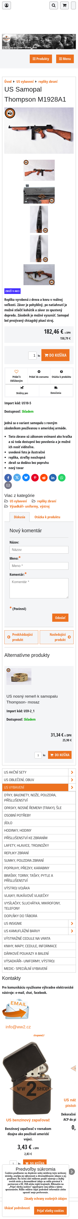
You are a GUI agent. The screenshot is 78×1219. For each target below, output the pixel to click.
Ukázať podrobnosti (17, 1208)
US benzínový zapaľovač (28, 1120)
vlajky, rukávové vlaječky (26, 895)
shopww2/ (39, 1035)
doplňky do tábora (20, 915)
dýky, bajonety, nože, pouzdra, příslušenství (30, 797)
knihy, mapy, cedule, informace (30, 945)
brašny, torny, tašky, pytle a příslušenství (28, 878)
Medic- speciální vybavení (25, 968)
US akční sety (40, 772)
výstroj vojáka (17, 888)
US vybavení (18, 501)
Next (71, 1171)
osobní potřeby (17, 815)
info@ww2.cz (18, 1026)
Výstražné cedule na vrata (27, 938)
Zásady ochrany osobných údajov (45, 1198)
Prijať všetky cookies (50, 1210)
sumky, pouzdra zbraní (24, 860)
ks (34, 355)
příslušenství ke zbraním (25, 837)
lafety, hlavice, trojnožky (26, 845)
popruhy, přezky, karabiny (26, 868)
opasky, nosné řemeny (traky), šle (33, 807)
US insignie (40, 923)
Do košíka (55, 355)
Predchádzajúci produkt (20, 637)
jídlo (8, 822)
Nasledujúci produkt (60, 637)
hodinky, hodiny (17, 830)
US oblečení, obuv (40, 780)
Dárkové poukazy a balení (26, 953)
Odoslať (60, 617)
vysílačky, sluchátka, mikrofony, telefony (32, 905)
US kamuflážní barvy (40, 931)
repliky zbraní (46, 501)
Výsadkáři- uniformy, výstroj (30, 506)
